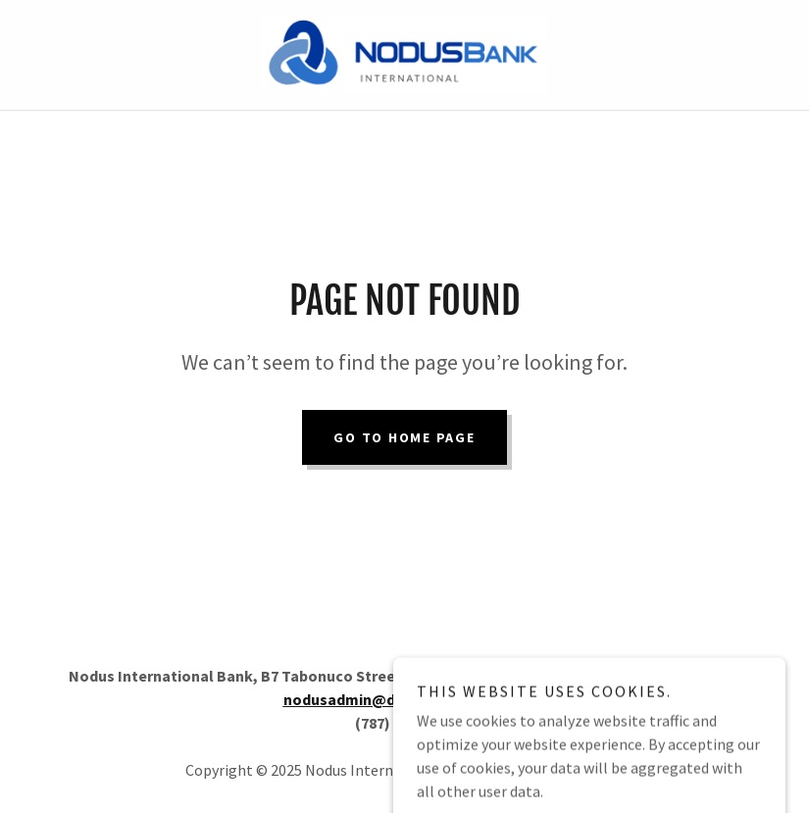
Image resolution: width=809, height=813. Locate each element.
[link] (405, 55)
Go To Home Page (404, 437)
